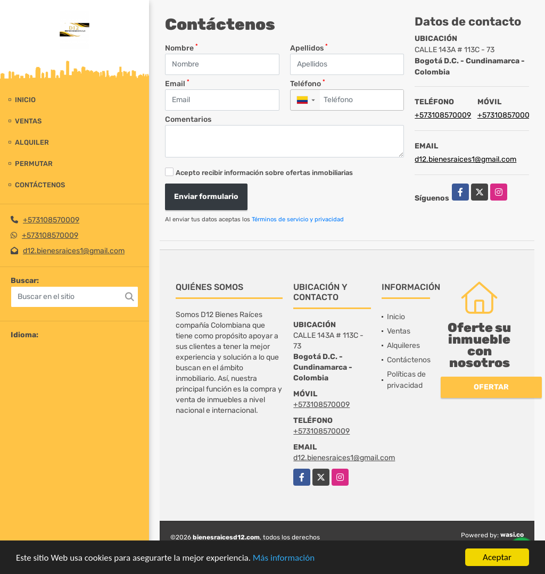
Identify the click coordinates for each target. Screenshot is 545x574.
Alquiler (32, 142)
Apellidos (309, 48)
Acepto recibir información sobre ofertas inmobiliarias (264, 173)
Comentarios (188, 119)
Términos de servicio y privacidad (298, 219)
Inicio (25, 100)
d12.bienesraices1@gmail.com (74, 250)
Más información (284, 558)
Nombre (181, 48)
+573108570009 (51, 219)
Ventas (28, 121)
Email (177, 83)
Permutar (34, 164)
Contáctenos (40, 185)
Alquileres (403, 345)
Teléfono (307, 83)
